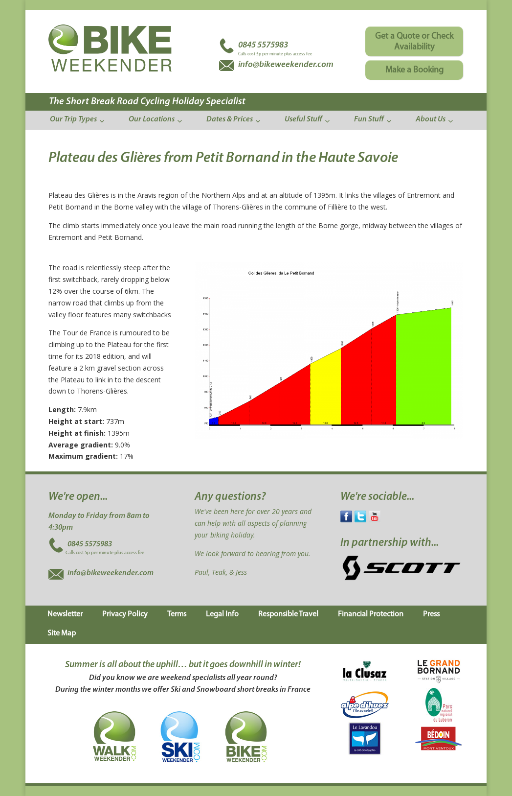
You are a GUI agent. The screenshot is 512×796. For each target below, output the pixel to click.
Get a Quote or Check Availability (414, 42)
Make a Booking (414, 70)
